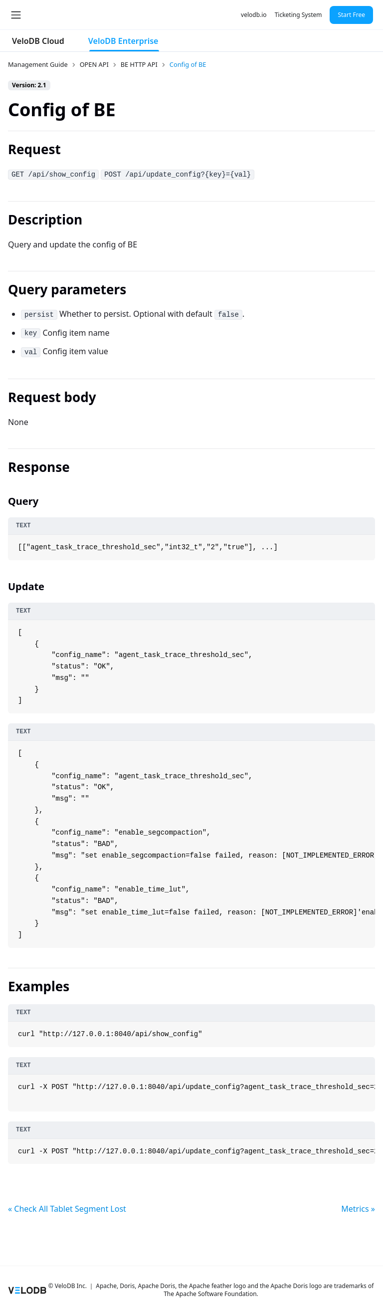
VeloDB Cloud (38, 40)
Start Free (351, 14)
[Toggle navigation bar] (16, 15)
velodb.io (254, 14)
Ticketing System (298, 14)
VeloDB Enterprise (123, 40)
